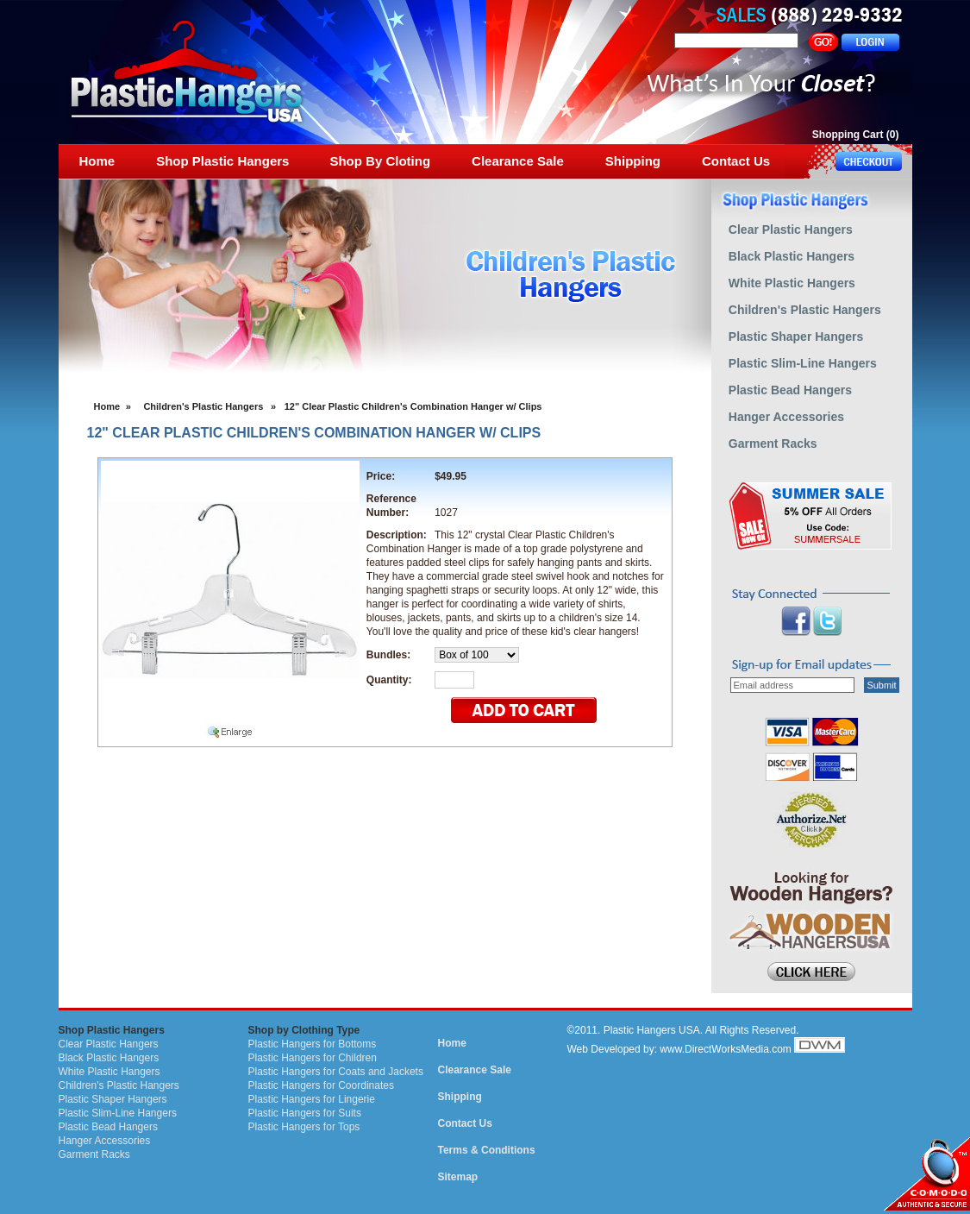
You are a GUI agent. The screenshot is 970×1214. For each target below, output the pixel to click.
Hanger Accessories (105, 1141)
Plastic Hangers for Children (312, 1058)
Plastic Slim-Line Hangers (118, 1113)
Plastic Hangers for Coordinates (321, 1085)
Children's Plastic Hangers (203, 406)
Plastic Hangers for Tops (304, 1127)
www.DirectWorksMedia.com (725, 1049)
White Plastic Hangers (109, 1072)
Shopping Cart (848, 135)
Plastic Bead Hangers (108, 1127)
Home (107, 406)
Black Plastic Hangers (109, 1058)
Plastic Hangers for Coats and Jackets (335, 1072)
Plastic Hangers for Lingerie (311, 1099)
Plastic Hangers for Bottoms (312, 1044)
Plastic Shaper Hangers (113, 1099)
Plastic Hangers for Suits (304, 1113)
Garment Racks (94, 1154)
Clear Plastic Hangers (109, 1044)
